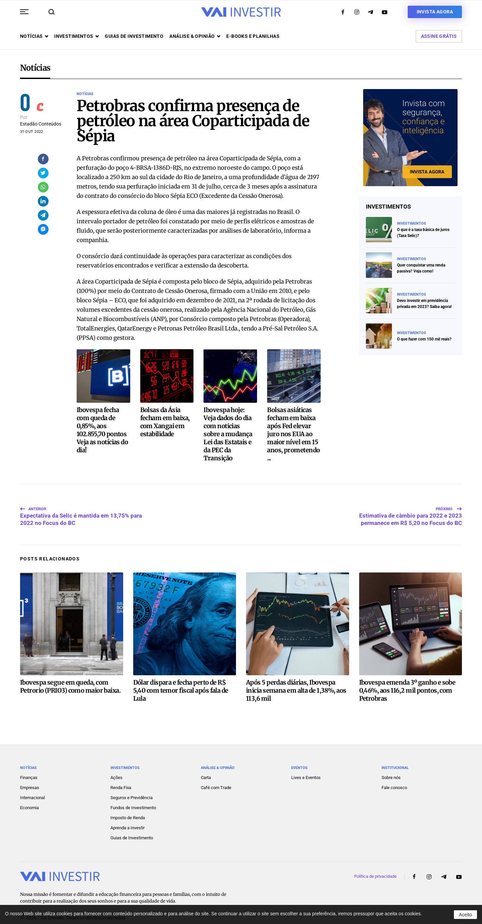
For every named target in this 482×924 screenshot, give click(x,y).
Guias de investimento (134, 36)
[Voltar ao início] (241, 12)
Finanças (28, 763)
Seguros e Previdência (131, 783)
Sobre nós (391, 763)
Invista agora (435, 11)
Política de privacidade (375, 862)
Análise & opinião (194, 36)
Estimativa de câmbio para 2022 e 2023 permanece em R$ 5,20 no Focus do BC (410, 500)
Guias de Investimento (131, 823)
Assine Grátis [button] (439, 36)
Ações (116, 763)
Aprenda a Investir (127, 813)
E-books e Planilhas (252, 36)
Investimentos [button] (76, 36)
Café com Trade (216, 773)
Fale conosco (394, 773)
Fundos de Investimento (133, 793)
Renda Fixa (120, 773)
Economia (29, 793)
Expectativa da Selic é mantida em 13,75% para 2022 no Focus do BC (81, 500)
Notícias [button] (34, 36)
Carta (206, 763)
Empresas (29, 773)
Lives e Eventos (306, 763)
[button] (24, 11)
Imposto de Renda (127, 803)
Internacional (32, 783)
